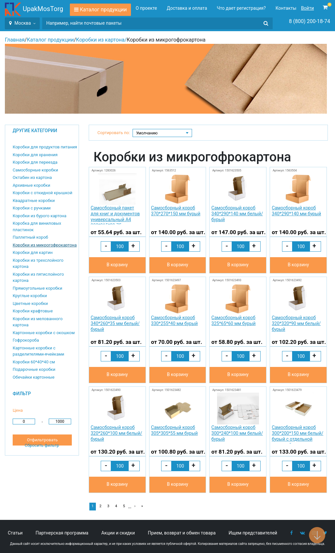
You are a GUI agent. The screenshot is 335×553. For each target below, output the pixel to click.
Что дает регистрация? (241, 8)
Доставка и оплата (187, 8)
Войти (307, 8)
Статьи (15, 532)
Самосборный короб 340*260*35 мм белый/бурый (115, 323)
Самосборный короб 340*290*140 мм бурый (296, 210)
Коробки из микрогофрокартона (45, 245)
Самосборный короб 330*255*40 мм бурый (174, 320)
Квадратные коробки (34, 200)
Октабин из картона (32, 177)
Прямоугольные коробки (37, 288)
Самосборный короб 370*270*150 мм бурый (175, 210)
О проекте (146, 8)
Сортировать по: (113, 132)
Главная (15, 40)
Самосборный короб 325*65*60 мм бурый (234, 320)
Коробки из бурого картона (39, 215)
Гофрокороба (26, 340)
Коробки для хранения (35, 154)
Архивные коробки (31, 185)
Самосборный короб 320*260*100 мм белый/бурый (116, 433)
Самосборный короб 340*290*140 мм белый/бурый (237, 213)
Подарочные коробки (34, 369)
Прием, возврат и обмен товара (182, 532)
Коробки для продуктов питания (45, 147)
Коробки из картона (100, 40)
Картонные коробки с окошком (44, 332)
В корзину (117, 264)
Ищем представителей (253, 532)
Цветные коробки (30, 303)
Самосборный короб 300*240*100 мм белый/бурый (237, 433)
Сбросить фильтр (42, 445)
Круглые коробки (30, 295)
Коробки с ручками (32, 208)
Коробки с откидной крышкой (42, 192)
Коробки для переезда (35, 162)
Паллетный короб (30, 237)
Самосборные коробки (35, 170)
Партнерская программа (62, 532)
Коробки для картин (33, 252)
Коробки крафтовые (33, 310)
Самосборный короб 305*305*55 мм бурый (174, 430)
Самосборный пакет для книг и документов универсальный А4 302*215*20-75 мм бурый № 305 (115, 214)
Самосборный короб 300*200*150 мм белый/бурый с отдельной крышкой (297, 434)
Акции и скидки (118, 532)
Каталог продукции (103, 9)
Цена (18, 410)
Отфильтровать (42, 439)
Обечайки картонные (34, 377)
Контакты (286, 8)
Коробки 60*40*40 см (34, 361)
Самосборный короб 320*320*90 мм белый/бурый (296, 323)
